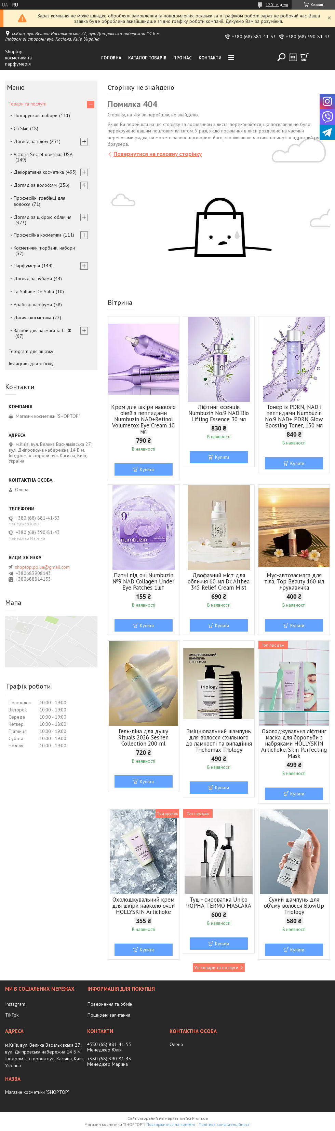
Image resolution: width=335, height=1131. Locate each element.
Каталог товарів (147, 58)
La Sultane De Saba (34, 291)
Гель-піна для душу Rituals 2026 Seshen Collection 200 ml (143, 737)
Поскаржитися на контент (171, 1124)
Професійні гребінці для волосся (39, 201)
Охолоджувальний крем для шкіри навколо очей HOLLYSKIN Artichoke (143, 905)
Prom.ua (200, 1118)
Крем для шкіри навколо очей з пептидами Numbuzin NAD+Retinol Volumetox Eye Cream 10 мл (143, 419)
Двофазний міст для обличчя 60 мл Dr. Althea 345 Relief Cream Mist (219, 581)
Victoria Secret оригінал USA (43, 154)
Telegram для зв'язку (31, 351)
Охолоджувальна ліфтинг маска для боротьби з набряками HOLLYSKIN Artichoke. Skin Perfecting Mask (294, 743)
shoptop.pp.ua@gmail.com (42, 567)
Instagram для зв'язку (31, 363)
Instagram (15, 1004)
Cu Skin (21, 128)
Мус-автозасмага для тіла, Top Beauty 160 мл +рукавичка (294, 581)
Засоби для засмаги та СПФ (42, 330)
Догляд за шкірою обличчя (42, 217)
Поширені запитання (109, 1015)
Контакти (210, 58)
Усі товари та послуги (216, 967)
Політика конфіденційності (225, 1124)
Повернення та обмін (110, 1004)
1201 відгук (277, 4)
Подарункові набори (35, 115)
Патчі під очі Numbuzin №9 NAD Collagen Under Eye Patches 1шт (143, 581)
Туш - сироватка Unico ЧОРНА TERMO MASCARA (218, 902)
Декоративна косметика (39, 172)
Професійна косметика (38, 235)
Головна (111, 58)
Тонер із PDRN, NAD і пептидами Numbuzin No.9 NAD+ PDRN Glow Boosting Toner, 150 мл (294, 416)
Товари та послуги (27, 104)
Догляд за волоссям (35, 185)
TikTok (11, 1015)
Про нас (182, 58)
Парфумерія (27, 266)
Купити (147, 469)
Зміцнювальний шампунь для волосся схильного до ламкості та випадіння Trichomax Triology (219, 740)
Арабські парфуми (33, 304)
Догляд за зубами (33, 278)
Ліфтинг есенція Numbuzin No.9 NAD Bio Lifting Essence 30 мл (218, 413)
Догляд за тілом (31, 141)
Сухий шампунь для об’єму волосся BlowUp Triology (294, 905)
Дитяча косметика (32, 317)
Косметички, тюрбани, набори (44, 248)
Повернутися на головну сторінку (157, 154)
